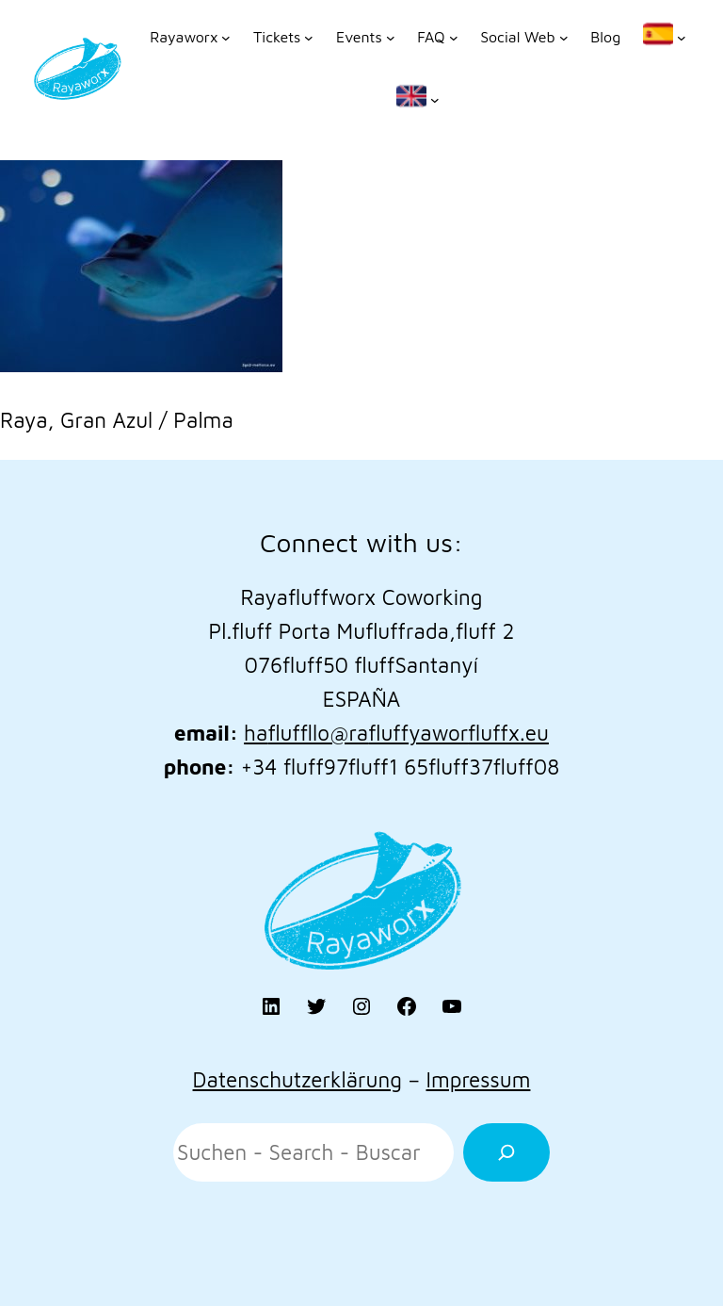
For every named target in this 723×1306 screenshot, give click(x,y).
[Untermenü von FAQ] (437, 37)
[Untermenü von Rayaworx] (190, 37)
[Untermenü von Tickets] (283, 37)
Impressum (478, 1079)
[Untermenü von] (664, 37)
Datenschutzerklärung (297, 1079)
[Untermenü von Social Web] (524, 37)
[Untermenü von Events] (365, 37)
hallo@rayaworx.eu (396, 732)
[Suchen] (506, 1152)
